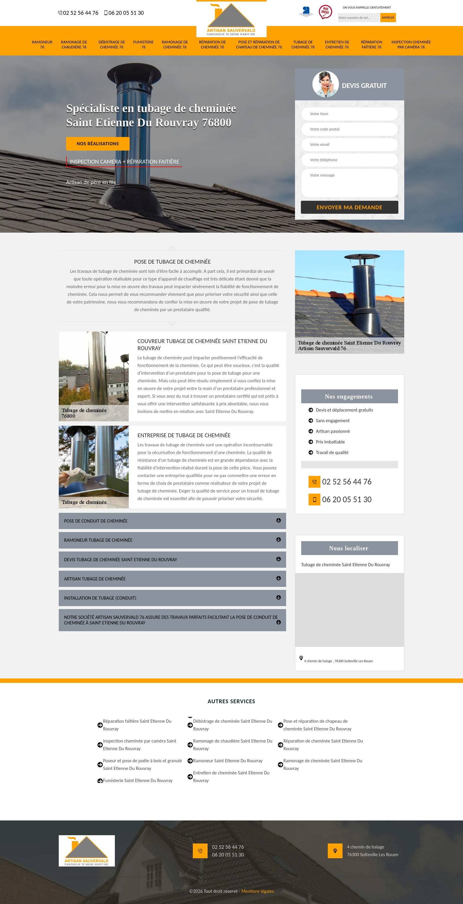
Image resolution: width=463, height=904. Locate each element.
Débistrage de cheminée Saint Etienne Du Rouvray (232, 725)
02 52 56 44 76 (80, 12)
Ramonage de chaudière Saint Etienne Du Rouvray (232, 744)
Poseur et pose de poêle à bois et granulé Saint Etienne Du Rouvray (142, 764)
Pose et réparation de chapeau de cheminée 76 (259, 45)
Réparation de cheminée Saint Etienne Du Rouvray (323, 744)
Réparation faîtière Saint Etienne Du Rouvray (137, 725)
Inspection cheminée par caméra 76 (411, 45)
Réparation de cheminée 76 (212, 45)
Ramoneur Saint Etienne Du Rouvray (228, 760)
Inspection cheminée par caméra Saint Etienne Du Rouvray (139, 744)
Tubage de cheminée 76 (303, 45)
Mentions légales (257, 891)
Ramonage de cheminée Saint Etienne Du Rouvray (322, 764)
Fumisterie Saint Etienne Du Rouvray (137, 780)
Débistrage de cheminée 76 (112, 45)
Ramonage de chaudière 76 (74, 45)
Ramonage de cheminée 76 (175, 45)
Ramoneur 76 (42, 45)
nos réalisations (98, 143)
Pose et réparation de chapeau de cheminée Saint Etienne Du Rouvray (317, 725)
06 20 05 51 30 (125, 12)
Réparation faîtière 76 (371, 45)
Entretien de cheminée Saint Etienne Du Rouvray (231, 776)
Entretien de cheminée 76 (337, 45)
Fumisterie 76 (143, 45)
